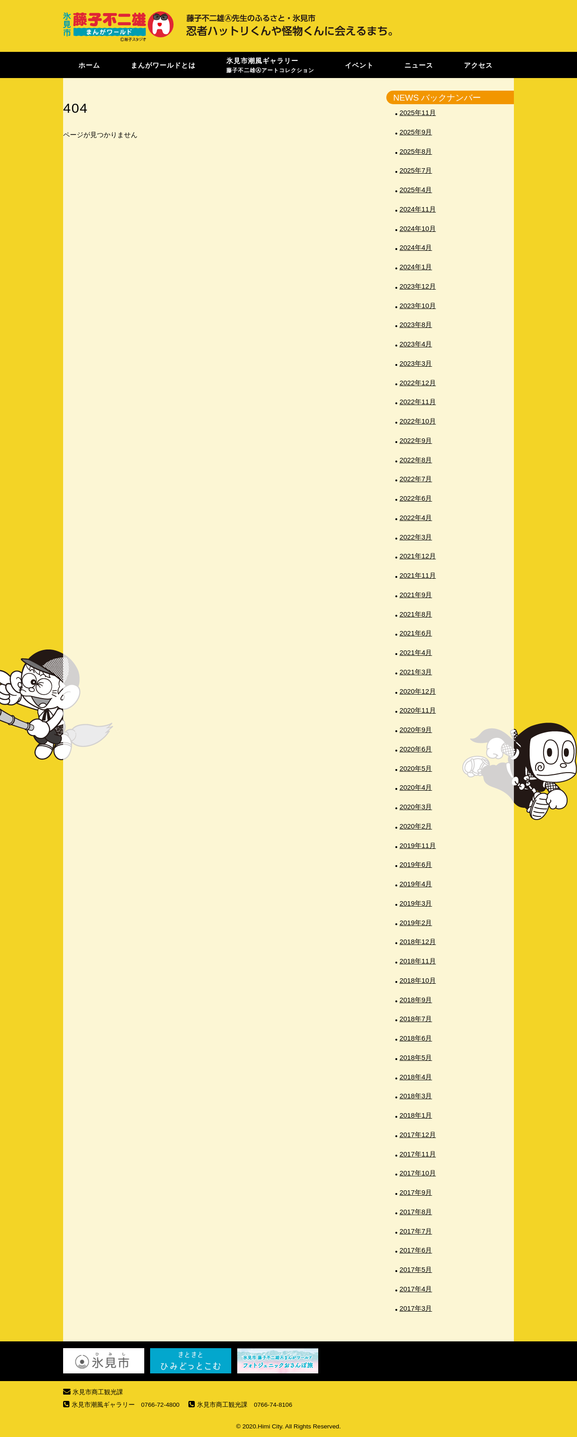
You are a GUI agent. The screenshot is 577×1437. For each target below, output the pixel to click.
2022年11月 (417, 401)
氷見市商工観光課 (98, 1392)
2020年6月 (415, 749)
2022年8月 (415, 460)
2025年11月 (417, 112)
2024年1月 (415, 267)
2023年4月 (415, 344)
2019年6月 (415, 864)
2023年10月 (417, 305)
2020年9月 (415, 729)
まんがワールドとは (163, 64)
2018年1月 (415, 1115)
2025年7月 (415, 170)
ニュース (418, 64)
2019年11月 (417, 845)
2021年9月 (415, 595)
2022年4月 (415, 517)
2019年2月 (415, 922)
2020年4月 (415, 787)
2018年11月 (417, 961)
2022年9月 (415, 440)
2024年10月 (417, 228)
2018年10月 (417, 980)
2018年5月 (415, 1057)
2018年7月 (415, 1018)
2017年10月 (417, 1173)
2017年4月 (415, 1289)
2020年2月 (415, 826)
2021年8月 (415, 614)
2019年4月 (415, 884)
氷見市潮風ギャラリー (270, 64)
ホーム (89, 64)
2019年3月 (415, 903)
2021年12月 (417, 556)
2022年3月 (415, 537)
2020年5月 (415, 768)
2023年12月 (417, 286)
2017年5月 (415, 1269)
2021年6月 (415, 633)
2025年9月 (415, 132)
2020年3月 (415, 807)
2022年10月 (417, 421)
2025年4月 (415, 189)
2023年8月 (415, 324)
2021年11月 (417, 575)
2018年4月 (415, 1077)
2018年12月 (417, 941)
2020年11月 (417, 710)
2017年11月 (417, 1154)
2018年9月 (415, 1000)
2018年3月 (415, 1096)
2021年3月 (415, 672)
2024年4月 (415, 247)
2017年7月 (415, 1231)
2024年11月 (417, 209)
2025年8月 (415, 151)
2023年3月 (415, 363)
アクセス (478, 64)
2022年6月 (415, 498)
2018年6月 (415, 1038)
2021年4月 (415, 652)
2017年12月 (417, 1134)
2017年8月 (415, 1212)
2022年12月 (417, 383)
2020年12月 (417, 691)
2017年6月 (415, 1250)
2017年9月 (415, 1192)
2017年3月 (415, 1308)
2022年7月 (415, 479)
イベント (359, 64)
